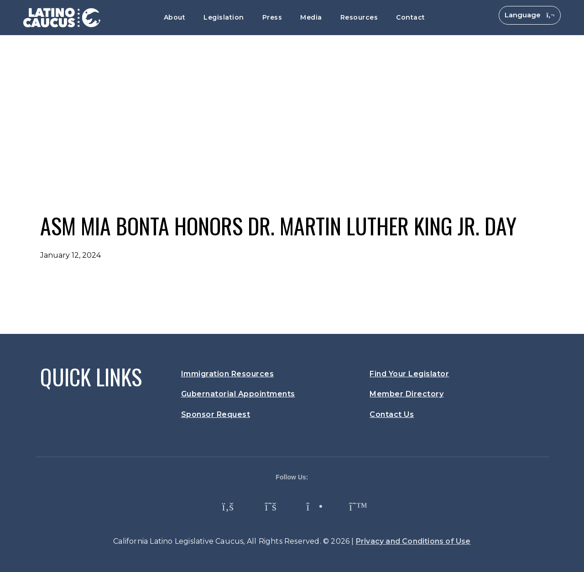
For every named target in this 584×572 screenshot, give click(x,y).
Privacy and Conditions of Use (413, 541)
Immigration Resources (227, 373)
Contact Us (392, 414)
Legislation (223, 17)
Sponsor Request (215, 414)
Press (272, 17)
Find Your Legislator (409, 373)
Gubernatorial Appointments (238, 394)
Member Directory (406, 394)
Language (530, 14)
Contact (410, 17)
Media (311, 17)
